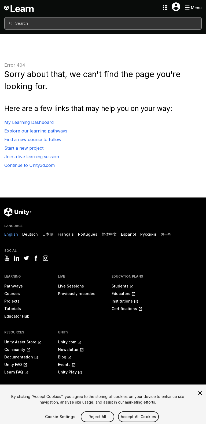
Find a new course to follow (32, 139)
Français (66, 234)
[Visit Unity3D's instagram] (45, 258)
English (11, 234)
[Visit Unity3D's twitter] (26, 258)
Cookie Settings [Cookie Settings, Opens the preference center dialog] (60, 420)
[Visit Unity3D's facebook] (36, 258)
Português (87, 234)
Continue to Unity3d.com (29, 165)
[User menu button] (176, 6)
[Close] (200, 397)
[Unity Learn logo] (19, 7)
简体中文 (109, 234)
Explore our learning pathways (35, 131)
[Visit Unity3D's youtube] (7, 258)
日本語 (47, 234)
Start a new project (23, 148)
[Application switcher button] (165, 7)
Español (128, 234)
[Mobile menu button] (193, 7)
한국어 (166, 234)
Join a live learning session (31, 156)
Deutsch (30, 234)
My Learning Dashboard (29, 122)
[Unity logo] (17, 212)
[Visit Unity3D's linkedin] (16, 258)
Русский (148, 234)
